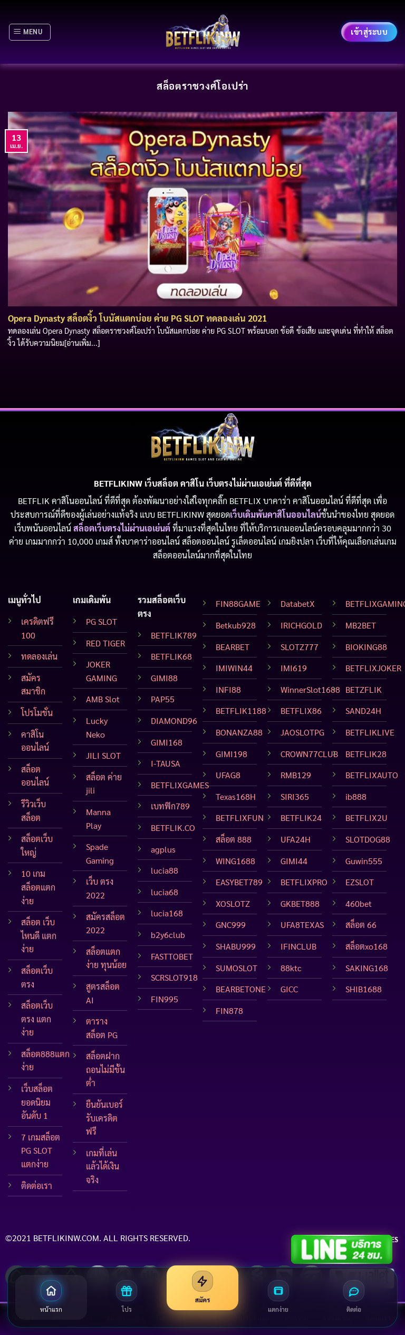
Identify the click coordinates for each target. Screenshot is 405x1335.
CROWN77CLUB (309, 753)
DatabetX (298, 603)
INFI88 (228, 689)
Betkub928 (236, 625)
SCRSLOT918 (174, 977)
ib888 (356, 796)
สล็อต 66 (361, 924)
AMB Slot (103, 698)
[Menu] (30, 32)
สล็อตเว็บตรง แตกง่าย (37, 1019)
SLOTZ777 (300, 646)
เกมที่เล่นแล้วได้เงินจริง (102, 1166)
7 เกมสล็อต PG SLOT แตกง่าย (40, 1150)
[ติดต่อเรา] (354, 1297)
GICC (289, 988)
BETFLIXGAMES (180, 784)
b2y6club (168, 934)
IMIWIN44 (234, 667)
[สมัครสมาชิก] (202, 1287)
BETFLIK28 (366, 753)
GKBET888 (300, 903)
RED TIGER (105, 643)
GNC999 (231, 924)
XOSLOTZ (233, 903)
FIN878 (229, 1010)
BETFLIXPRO (304, 881)
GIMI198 (231, 753)
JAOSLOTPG (302, 732)
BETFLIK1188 (241, 710)
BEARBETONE (241, 988)
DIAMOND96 (174, 720)
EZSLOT (359, 881)
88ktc (291, 967)
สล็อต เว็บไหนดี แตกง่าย (38, 935)
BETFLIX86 (301, 710)
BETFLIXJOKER (373, 667)
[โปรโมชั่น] (127, 1297)
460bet (358, 903)
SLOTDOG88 (367, 839)
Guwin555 (363, 860)
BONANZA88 (239, 732)
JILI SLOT (103, 755)
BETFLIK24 (301, 817)
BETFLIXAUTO (371, 774)
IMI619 (294, 667)
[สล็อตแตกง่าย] (278, 1297)
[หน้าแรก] (51, 1297)
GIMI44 (294, 860)
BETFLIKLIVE (369, 732)
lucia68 (164, 891)
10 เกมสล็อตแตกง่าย (38, 887)
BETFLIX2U (366, 817)
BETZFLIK (363, 689)
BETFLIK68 (171, 656)
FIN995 (164, 998)
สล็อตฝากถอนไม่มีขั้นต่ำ (105, 1069)
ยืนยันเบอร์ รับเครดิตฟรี (104, 1118)
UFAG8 (228, 774)
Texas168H (236, 796)
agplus (163, 849)
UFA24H (296, 839)
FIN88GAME (238, 603)
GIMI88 (164, 677)
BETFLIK (34, 500)
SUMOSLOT (236, 967)
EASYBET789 (239, 881)
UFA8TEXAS (302, 924)
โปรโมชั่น (37, 712)
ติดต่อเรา (36, 1185)
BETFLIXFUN (240, 817)
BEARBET (232, 646)
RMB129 (296, 774)
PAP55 (163, 698)
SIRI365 (295, 796)
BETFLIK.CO (173, 827)
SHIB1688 (363, 988)
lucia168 (167, 912)
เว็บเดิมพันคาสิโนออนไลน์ (275, 514)
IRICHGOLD (301, 625)
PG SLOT (101, 621)
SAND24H (363, 710)
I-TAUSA (165, 763)
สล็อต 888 (234, 839)
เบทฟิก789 (170, 805)
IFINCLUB (298, 946)
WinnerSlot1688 (310, 689)
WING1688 (235, 860)
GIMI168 (166, 742)
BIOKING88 (366, 646)
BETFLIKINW (180, 514)
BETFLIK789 (174, 635)
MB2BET (360, 625)
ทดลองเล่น (39, 656)
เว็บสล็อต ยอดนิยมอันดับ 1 (37, 1102)
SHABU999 (236, 946)
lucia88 (164, 870)
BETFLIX (245, 500)
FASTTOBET (172, 956)
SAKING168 (366, 967)
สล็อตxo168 (366, 946)
